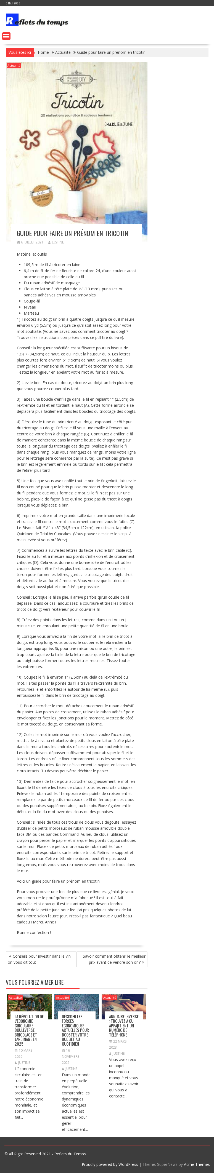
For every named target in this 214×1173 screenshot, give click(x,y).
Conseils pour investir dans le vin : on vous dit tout (40, 959)
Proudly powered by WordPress (110, 1164)
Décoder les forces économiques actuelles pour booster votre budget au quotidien (75, 1030)
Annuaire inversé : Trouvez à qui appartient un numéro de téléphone (124, 1025)
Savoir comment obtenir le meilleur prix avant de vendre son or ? (114, 959)
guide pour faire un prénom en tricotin (66, 881)
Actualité (13, 65)
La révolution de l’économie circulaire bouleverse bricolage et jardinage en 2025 (29, 1030)
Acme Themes (197, 1164)
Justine (56, 242)
